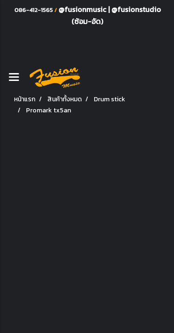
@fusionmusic (83, 9)
